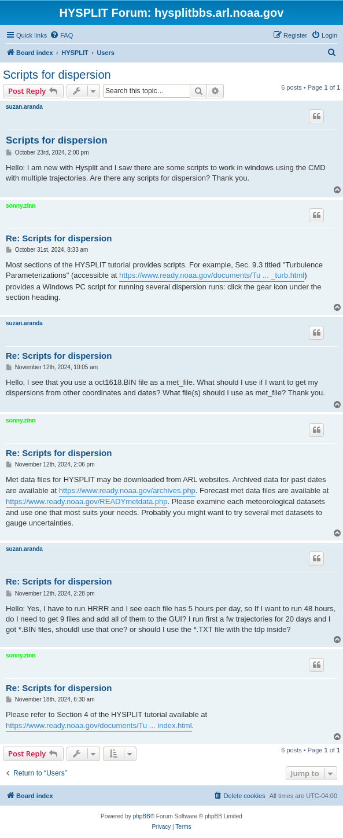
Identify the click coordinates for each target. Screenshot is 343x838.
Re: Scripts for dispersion (59, 238)
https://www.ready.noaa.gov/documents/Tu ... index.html (99, 725)
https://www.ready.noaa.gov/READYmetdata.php (86, 501)
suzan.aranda (24, 107)
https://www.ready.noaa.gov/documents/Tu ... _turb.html (211, 275)
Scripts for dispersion (57, 74)
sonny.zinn (20, 206)
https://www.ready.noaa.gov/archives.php (127, 490)
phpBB (141, 816)
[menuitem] (61, 35)
